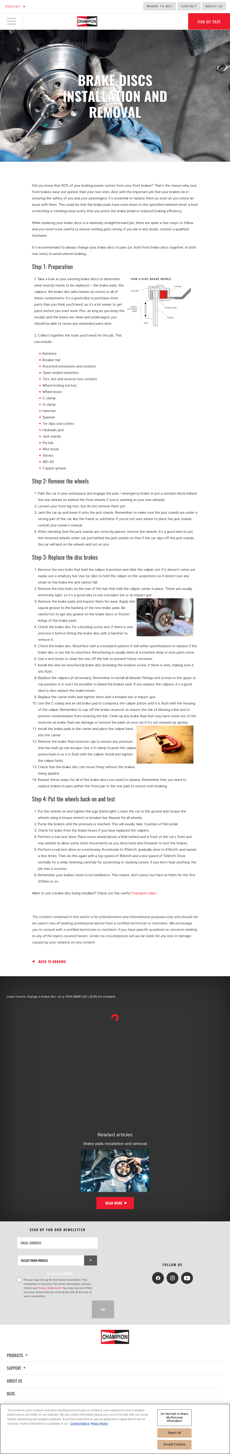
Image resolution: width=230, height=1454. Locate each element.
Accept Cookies (174, 1444)
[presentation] (51, 1309)
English (12, 6)
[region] (115, 1429)
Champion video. (144, 893)
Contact (189, 6)
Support (17, 1368)
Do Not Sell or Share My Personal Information (174, 1417)
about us (214, 6)
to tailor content (60, 1273)
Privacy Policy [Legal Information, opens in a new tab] (99, 1424)
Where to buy (159, 6)
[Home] (87, 21)
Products (18, 1355)
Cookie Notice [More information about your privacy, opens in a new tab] (79, 1424)
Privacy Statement (49, 1288)
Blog (11, 1393)
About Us (14, 1381)
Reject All (174, 1433)
